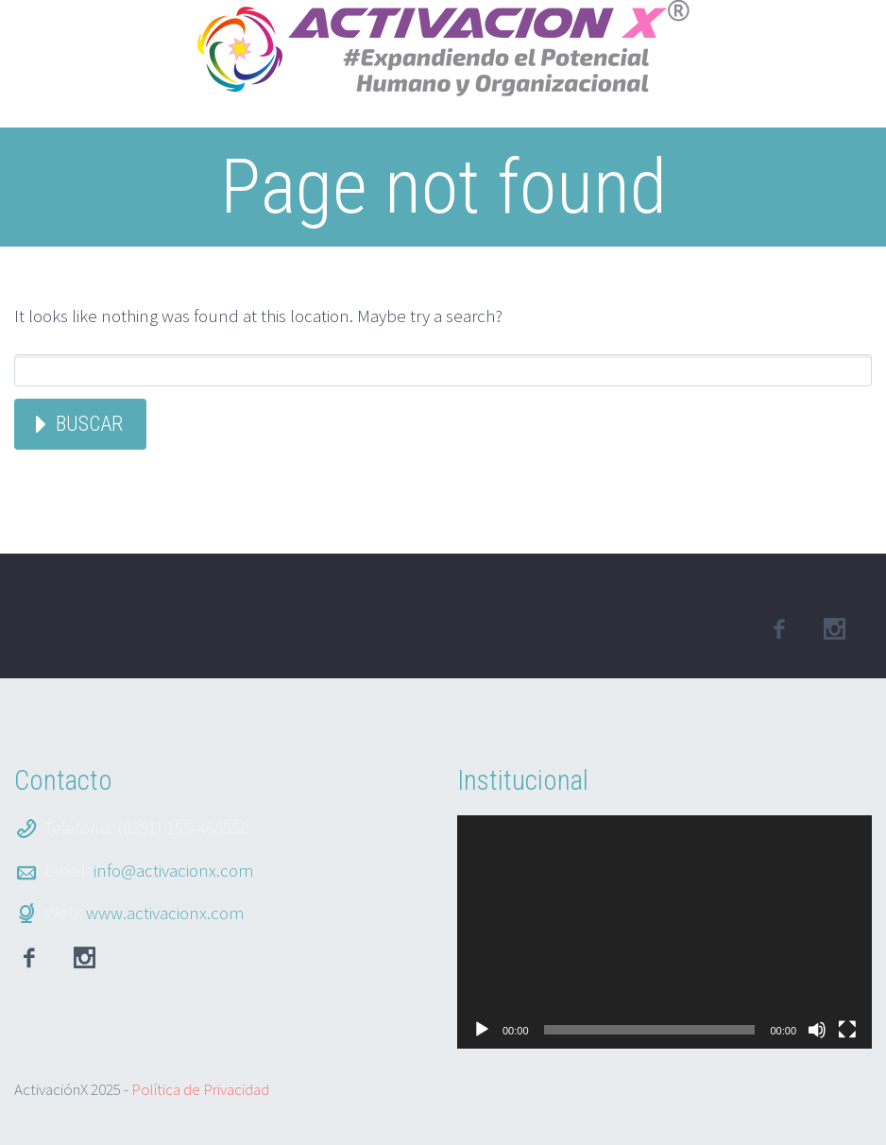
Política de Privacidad (200, 1089)
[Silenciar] (817, 1029)
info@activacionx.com (174, 870)
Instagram (84, 958)
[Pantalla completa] (847, 1029)
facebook (778, 629)
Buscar (89, 424)
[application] (664, 932)
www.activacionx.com (165, 912)
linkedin (834, 629)
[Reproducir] (481, 1029)
